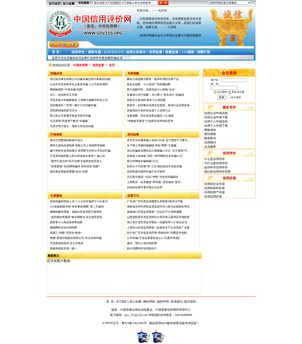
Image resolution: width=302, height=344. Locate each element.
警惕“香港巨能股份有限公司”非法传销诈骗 (76, 238)
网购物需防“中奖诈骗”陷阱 (66, 89)
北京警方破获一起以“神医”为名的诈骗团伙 (152, 176)
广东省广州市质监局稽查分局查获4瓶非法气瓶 (155, 201)
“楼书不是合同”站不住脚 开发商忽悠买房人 (76, 161)
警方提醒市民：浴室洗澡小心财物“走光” (151, 89)
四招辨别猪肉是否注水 (63, 110)
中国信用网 (80, 65)
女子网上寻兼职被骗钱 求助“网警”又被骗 (151, 145)
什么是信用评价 (214, 159)
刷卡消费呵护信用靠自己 (142, 248)
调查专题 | (95, 52)
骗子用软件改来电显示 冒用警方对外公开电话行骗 (80, 150)
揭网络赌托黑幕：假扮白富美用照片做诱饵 (76, 211)
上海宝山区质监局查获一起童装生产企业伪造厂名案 (158, 227)
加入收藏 (68, 3)
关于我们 (122, 301)
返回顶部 (190, 301)
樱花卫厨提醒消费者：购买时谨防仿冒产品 (153, 79)
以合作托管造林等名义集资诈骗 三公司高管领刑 (79, 84)
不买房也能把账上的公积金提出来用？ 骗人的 (77, 155)
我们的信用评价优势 (217, 171)
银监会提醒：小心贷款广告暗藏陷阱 (149, 84)
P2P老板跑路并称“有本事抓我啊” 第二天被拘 (77, 206)
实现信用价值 (213, 196)
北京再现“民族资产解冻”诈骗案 (69, 120)
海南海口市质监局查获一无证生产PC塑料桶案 (154, 211)
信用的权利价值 (214, 188)
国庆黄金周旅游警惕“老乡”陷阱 (69, 171)
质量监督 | (172, 52)
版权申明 (163, 301)
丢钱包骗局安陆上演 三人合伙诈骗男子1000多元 (79, 201)
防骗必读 (116, 57)
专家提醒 (105, 57)
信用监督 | (156, 52)
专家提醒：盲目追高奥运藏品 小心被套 (150, 115)
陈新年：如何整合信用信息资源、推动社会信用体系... (159, 105)
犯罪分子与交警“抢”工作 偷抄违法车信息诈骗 (154, 166)
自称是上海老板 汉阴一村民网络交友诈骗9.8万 (155, 155)
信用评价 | (78, 52)
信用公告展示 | (137, 52)
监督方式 (58, 57)
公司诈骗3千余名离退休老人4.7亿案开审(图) (153, 238)
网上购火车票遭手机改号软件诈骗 (70, 115)
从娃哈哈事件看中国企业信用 (144, 187)
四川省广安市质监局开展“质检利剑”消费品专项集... (158, 232)
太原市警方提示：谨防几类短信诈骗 (72, 126)
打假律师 (93, 57)
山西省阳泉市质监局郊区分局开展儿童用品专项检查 (158, 217)
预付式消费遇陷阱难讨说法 (66, 140)
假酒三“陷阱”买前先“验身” (66, 232)
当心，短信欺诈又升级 (63, 94)
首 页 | (55, 52)
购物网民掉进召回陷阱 (63, 227)
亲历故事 (81, 57)
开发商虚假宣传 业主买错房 (66, 243)
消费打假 (203, 52)
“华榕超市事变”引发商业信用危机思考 (150, 120)
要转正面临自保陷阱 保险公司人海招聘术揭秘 (77, 145)
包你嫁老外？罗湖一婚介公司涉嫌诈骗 (73, 105)
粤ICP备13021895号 (134, 323)
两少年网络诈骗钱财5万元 (142, 161)
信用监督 (98, 65)
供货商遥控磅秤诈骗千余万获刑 (146, 171)
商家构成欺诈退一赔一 (63, 248)
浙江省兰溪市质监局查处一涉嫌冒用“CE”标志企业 (157, 222)
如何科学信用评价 (216, 167)
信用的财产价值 (214, 192)
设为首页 (55, 3)
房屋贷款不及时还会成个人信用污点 (149, 110)
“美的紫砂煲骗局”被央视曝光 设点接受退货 (76, 217)
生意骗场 (69, 57)
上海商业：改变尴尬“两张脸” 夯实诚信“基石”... (155, 182)
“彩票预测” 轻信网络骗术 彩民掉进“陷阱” (75, 166)
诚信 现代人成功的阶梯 (142, 243)
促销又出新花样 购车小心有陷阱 (146, 100)
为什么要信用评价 (216, 163)
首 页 (110, 301)
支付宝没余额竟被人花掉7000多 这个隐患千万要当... (158, 140)
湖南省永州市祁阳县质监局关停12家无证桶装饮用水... (159, 206)
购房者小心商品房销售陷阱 (66, 222)
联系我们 (177, 301)
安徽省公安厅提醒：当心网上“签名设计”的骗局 (155, 94)
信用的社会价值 (214, 184)
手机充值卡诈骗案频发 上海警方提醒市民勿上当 (79, 100)
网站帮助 (149, 301)
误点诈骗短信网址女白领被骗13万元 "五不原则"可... (158, 150)
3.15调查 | (188, 52)
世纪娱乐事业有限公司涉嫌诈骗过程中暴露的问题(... (81, 79)
